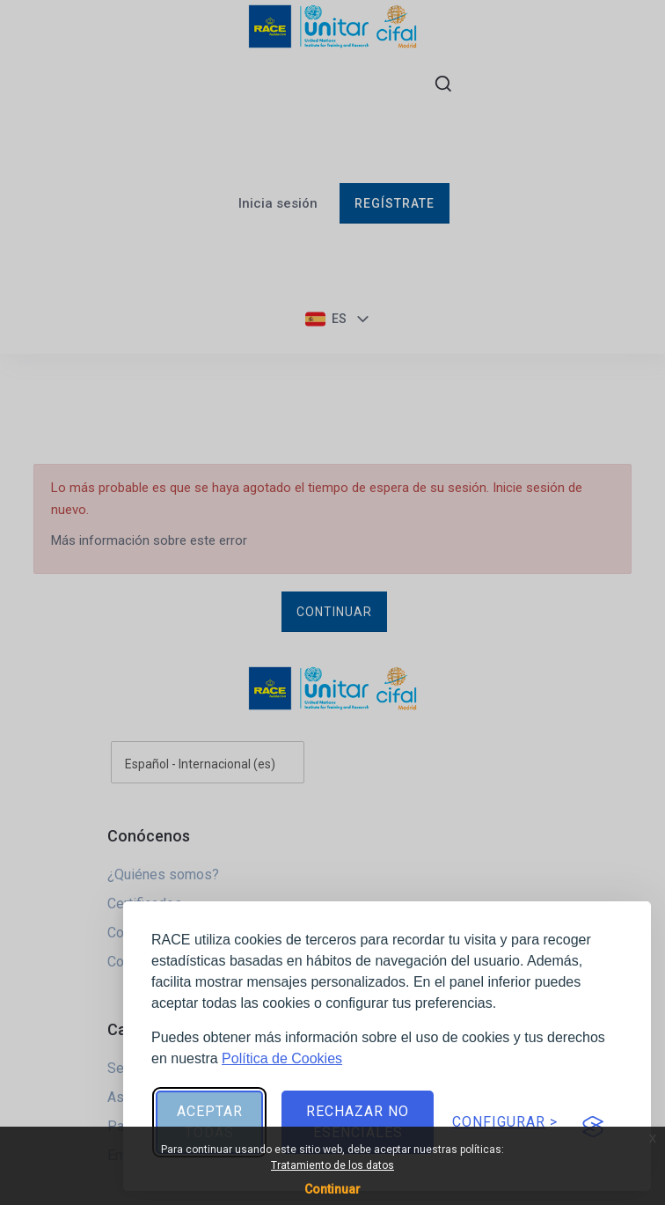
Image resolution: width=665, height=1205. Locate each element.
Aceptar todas (210, 1122)
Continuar (332, 1189)
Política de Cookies (282, 1058)
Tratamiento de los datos (332, 1165)
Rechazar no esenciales (357, 1122)
